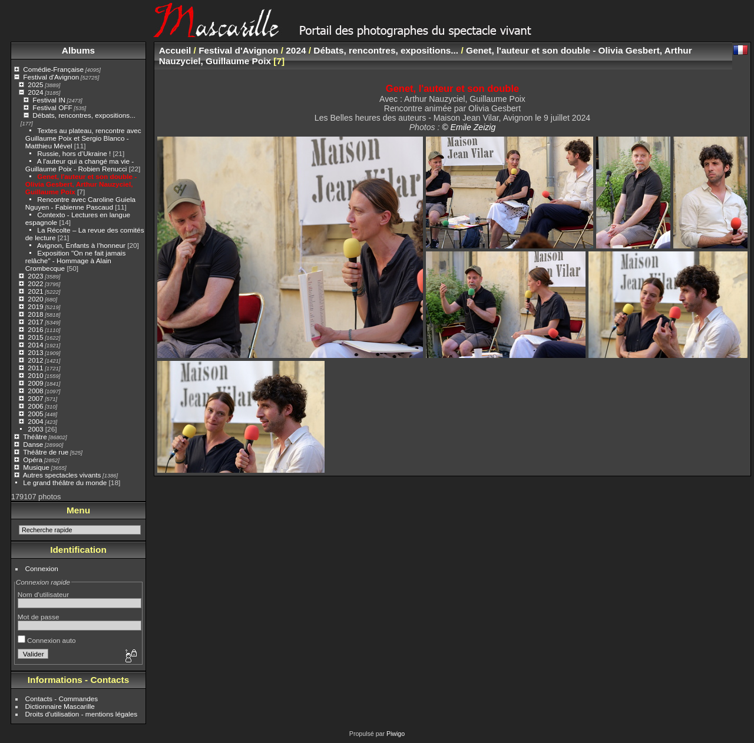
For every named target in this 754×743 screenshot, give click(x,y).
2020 (35, 299)
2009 (35, 383)
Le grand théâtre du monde (65, 482)
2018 (35, 314)
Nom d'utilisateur (43, 594)
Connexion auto (47, 640)
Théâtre (35, 436)
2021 (35, 291)
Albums (78, 50)
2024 (35, 92)
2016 (35, 329)
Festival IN (48, 100)
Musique (36, 467)
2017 (35, 322)
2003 (35, 429)
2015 (35, 337)
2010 (35, 375)
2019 (35, 306)
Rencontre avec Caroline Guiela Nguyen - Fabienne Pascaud (80, 203)
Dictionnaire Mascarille (60, 706)
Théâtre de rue (45, 452)
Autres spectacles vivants (62, 475)
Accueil (175, 50)
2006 (35, 406)
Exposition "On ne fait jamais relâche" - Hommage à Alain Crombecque (75, 260)
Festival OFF (52, 107)
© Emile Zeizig (468, 127)
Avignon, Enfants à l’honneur (81, 245)
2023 (35, 276)
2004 (35, 421)
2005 (35, 413)
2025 (35, 84)
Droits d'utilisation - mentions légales (81, 714)
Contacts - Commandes (61, 698)
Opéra (32, 459)
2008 (35, 390)
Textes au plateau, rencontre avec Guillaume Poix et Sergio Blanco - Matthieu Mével (83, 138)
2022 (35, 283)
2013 (35, 352)
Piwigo (395, 733)
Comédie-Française (53, 69)
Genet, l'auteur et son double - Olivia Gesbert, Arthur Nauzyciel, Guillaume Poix (81, 184)
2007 (35, 398)
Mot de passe (38, 617)
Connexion (41, 568)
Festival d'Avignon (51, 77)
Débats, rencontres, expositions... (83, 115)
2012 (35, 360)
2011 (35, 368)
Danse (33, 444)
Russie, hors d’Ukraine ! (74, 153)
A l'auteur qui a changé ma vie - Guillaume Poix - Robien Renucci (79, 165)
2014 (35, 345)
